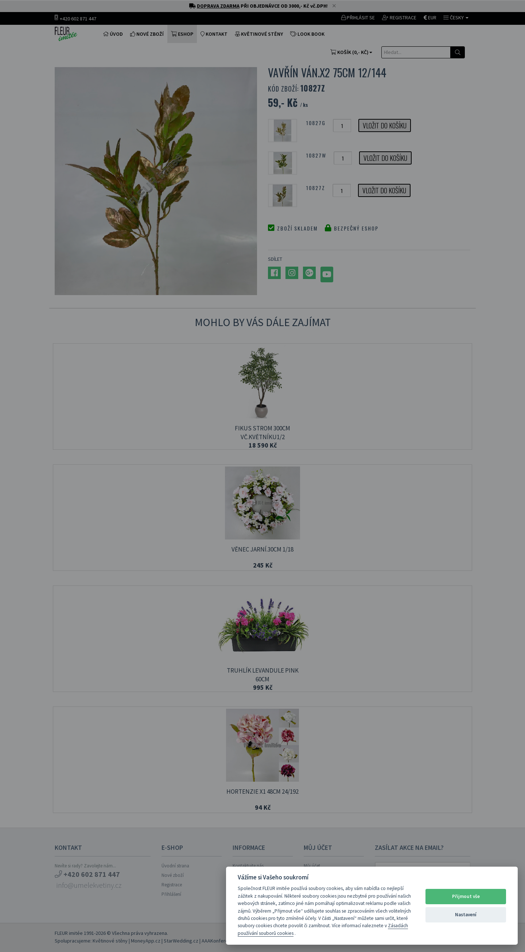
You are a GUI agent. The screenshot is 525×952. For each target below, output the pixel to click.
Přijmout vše (466, 896)
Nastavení (466, 915)
